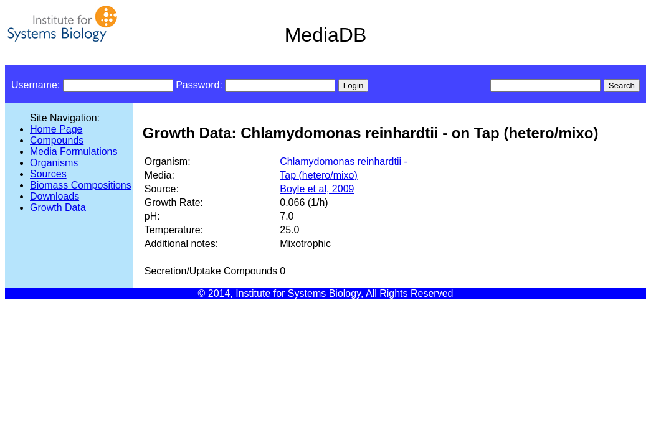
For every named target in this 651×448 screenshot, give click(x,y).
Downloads (54, 196)
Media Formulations (74, 151)
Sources (48, 174)
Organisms (54, 162)
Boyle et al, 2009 (317, 189)
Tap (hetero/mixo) (319, 175)
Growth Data (58, 207)
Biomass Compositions (80, 185)
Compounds (56, 140)
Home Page (56, 129)
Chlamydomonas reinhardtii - (343, 161)
